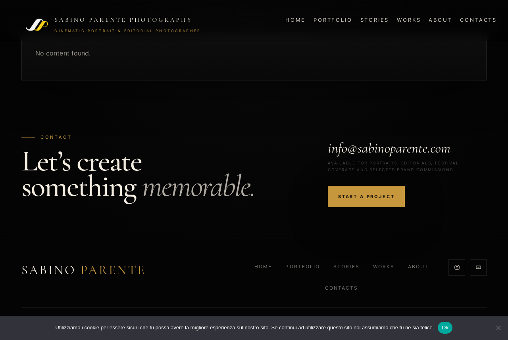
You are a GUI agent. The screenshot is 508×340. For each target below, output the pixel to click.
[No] (498, 328)
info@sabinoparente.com (389, 148)
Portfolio (333, 20)
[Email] (478, 267)
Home (295, 20)
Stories (374, 20)
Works (409, 20)
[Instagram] (456, 267)
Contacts (478, 20)
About (440, 20)
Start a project (366, 196)
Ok (445, 327)
